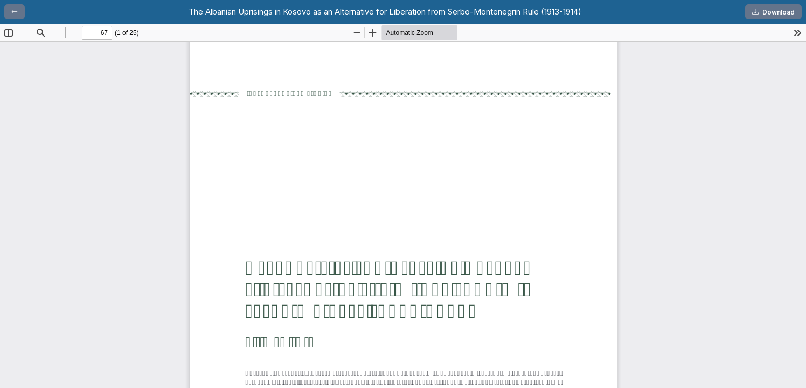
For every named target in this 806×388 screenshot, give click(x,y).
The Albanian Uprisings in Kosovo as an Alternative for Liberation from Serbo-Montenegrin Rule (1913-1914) (385, 11)
